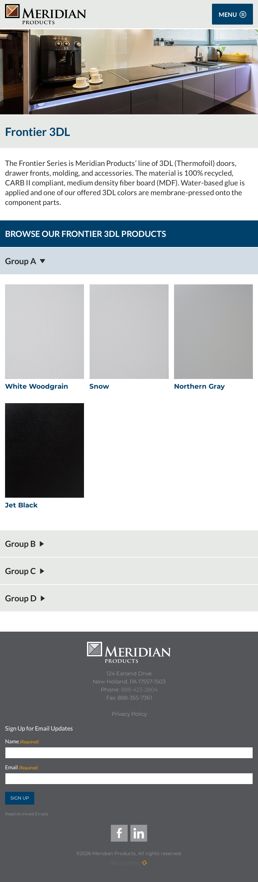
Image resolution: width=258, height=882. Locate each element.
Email (21, 767)
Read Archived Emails (26, 813)
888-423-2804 (139, 689)
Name (22, 741)
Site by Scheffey (125, 863)
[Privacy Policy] (129, 714)
